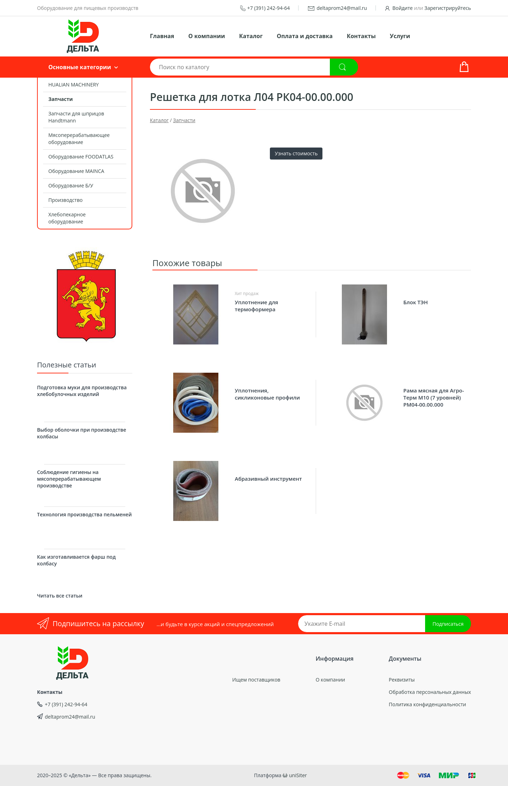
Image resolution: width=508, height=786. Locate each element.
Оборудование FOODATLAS (80, 156)
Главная (162, 36)
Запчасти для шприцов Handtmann (76, 117)
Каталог (251, 36)
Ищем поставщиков (256, 679)
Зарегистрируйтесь (447, 8)
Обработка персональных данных (430, 692)
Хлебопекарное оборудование (67, 218)
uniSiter (298, 775)
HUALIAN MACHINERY (73, 84)
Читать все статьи (59, 595)
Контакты (361, 36)
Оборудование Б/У (70, 185)
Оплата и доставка (305, 36)
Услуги (400, 36)
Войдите (402, 8)
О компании (206, 36)
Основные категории (79, 67)
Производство (65, 200)
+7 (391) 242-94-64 (268, 8)
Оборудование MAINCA (76, 171)
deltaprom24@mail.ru (341, 8)
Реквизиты (402, 679)
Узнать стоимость (296, 153)
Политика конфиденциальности (427, 704)
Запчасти (60, 99)
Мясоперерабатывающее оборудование (79, 138)
